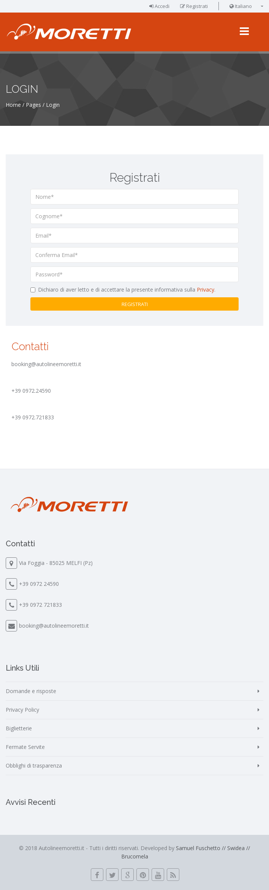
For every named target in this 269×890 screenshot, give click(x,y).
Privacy (205, 289)
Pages (33, 104)
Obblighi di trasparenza (34, 765)
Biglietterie (19, 728)
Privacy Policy (22, 709)
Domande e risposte (31, 691)
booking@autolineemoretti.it (54, 625)
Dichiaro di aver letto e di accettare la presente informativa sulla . (126, 289)
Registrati (194, 6)
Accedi (159, 6)
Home (13, 104)
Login (53, 104)
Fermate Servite (25, 746)
